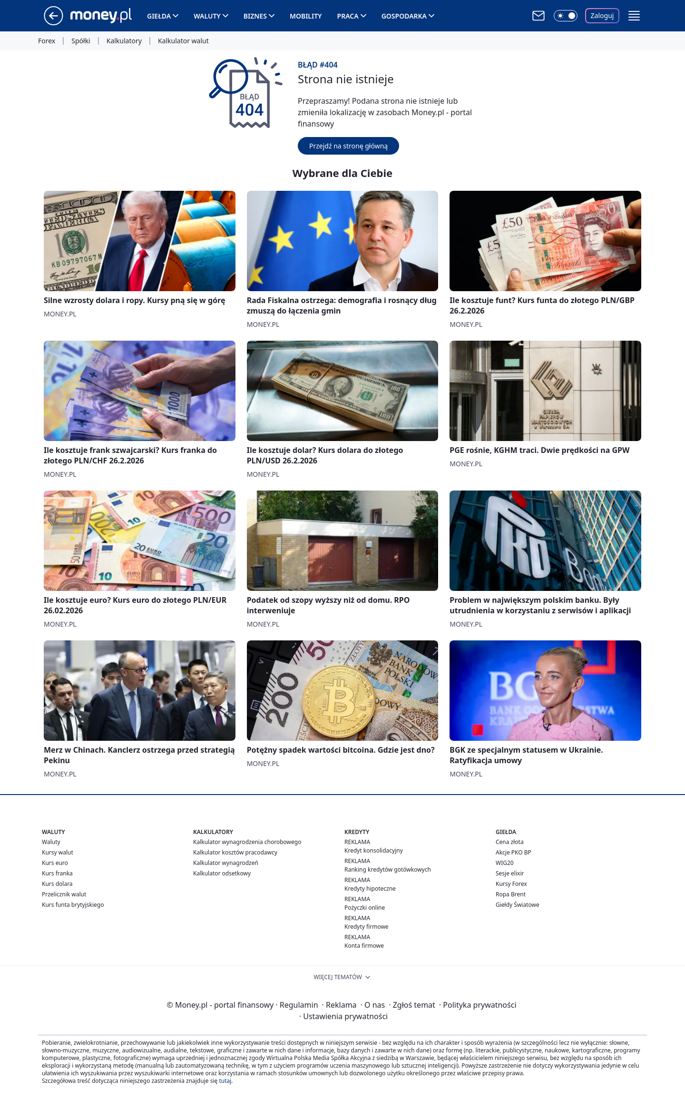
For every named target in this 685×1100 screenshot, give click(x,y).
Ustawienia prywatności (343, 1016)
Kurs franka (57, 873)
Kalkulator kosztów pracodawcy (235, 852)
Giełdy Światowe (517, 905)
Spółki (80, 41)
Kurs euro (55, 863)
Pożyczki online (364, 908)
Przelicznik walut (64, 894)
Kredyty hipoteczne (370, 888)
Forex (46, 41)
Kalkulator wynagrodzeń (225, 863)
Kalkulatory (124, 41)
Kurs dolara (57, 884)
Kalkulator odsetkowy (222, 873)
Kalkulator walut (183, 41)
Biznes (255, 15)
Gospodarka (404, 15)
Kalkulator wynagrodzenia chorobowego (247, 842)
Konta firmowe (364, 946)
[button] (634, 15)
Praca (348, 15)
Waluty (207, 15)
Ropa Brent (511, 894)
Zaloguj (602, 15)
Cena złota (510, 842)
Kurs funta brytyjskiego (73, 905)
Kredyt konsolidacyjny (373, 850)
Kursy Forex (511, 884)
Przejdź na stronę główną (348, 145)
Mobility (306, 15)
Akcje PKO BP (513, 852)
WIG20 (505, 863)
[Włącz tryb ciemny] (565, 15)
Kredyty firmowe (366, 927)
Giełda (159, 15)
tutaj (225, 1081)
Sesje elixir (510, 873)
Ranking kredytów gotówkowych (387, 869)
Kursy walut (57, 852)
